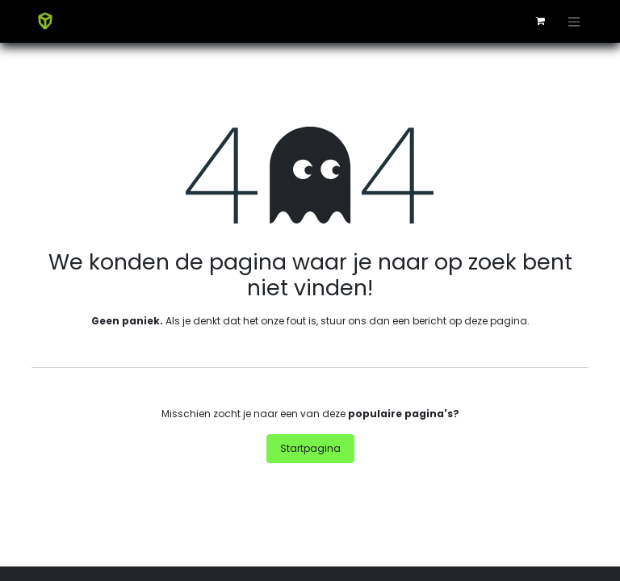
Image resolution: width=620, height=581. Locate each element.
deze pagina (495, 321)
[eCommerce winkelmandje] (540, 21)
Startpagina (310, 448)
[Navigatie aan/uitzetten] (574, 21)
